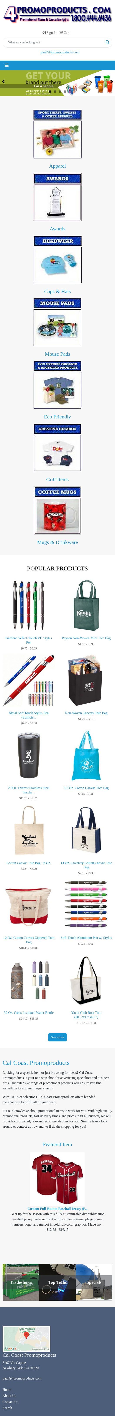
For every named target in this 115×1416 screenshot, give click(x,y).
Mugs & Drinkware (57, 542)
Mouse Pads (57, 354)
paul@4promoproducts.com (60, 52)
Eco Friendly (57, 417)
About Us (9, 1396)
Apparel (57, 166)
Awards (57, 228)
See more (57, 1037)
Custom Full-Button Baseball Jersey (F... (57, 1209)
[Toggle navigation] (6, 65)
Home (7, 1389)
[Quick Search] (53, 43)
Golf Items (57, 479)
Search (7, 1408)
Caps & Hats (57, 291)
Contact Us (10, 1402)
